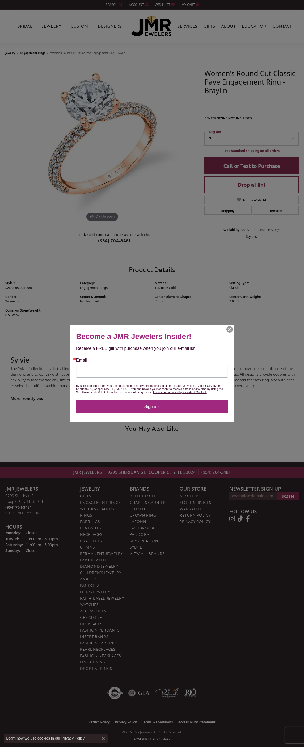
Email (81, 360)
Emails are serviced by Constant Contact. (180, 392)
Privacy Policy (72, 738)
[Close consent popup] (103, 738)
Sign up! (152, 406)
